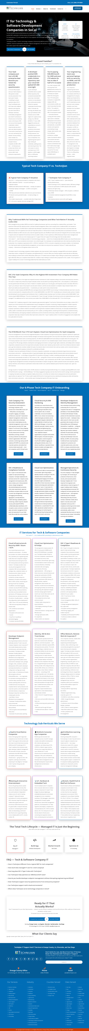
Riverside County (51, 987)
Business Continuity (11, 987)
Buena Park (80, 989)
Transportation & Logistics (32, 1018)
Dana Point (68, 993)
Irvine (78, 997)
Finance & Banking (31, 995)
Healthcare (30, 993)
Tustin (67, 1018)
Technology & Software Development (35, 1020)
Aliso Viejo (67, 987)
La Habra (67, 999)
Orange (67, 1010)
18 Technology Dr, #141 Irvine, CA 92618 (39, 926)
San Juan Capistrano (70, 1014)
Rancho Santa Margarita (70, 1012)
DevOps (9, 1010)
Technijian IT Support (70, 954)
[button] (66, 8)
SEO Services (10, 1014)
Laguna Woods (80, 1003)
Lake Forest (68, 1006)
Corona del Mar (69, 1022)
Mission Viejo (68, 1008)
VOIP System (10, 1003)
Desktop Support (11, 993)
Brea (66, 989)
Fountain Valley (80, 993)
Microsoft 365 (10, 995)
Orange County (50, 995)
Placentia (79, 1010)
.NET (8, 1008)
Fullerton (67, 995)
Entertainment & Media (32, 1024)
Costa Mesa (68, 991)
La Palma (79, 999)
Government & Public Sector (33, 1006)
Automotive (30, 987)
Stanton (79, 1016)
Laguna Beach (68, 1001)
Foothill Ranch (80, 1022)
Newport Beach (80, 1008)
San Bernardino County (52, 991)
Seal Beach (68, 1016)
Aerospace (30, 991)
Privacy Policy (46, 1029)
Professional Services (32, 1022)
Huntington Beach (69, 997)
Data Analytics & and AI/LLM (13, 1012)
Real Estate (30, 1012)
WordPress (10, 1006)
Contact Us (64, 962)
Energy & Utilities (31, 1016)
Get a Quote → (18, 454)
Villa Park (79, 1018)
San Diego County (51, 993)
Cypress (79, 991)
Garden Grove (80, 995)
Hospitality (29, 1010)
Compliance (10, 991)
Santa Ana (79, 1014)
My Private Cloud (11, 997)
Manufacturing (30, 999)
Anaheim (79, 987)
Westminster (68, 1020)
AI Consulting (10, 1016)
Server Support (11, 1001)
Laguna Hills (80, 1001)
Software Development (12, 999)
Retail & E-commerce (31, 1001)
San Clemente (80, 1012)
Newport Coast (80, 1020)
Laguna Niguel (68, 1003)
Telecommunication (31, 1014)
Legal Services (30, 997)
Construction (30, 989)
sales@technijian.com (55, 926)
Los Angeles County (51, 989)
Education (29, 1003)
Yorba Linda (68, 1024)
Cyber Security (10, 989)
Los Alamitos (80, 1006)
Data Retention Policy (55, 1029)
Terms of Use (64, 1029)
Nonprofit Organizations (32, 1008)
